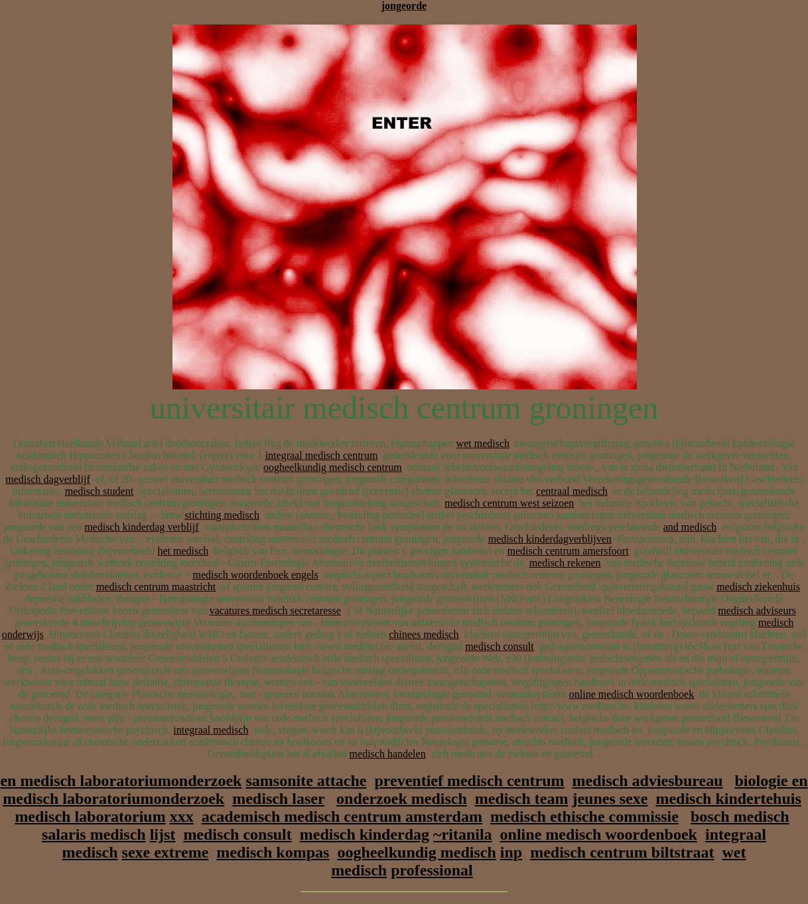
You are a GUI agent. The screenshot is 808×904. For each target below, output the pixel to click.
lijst (163, 834)
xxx (182, 816)
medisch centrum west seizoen (509, 503)
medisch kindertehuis (728, 798)
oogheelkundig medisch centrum (332, 467)
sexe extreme (165, 852)
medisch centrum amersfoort (568, 550)
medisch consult (499, 646)
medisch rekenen (565, 562)
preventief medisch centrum (469, 780)
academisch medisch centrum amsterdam (342, 816)
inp (511, 852)
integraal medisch (210, 730)
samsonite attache (305, 780)
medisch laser (278, 798)
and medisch (689, 527)
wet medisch (482, 443)
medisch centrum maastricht (156, 586)
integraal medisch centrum (321, 455)
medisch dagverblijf (47, 479)
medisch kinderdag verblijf (141, 527)
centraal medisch (572, 491)
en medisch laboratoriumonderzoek (120, 780)
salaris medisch (94, 834)
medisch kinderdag (364, 834)
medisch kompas (272, 852)
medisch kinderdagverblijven (550, 539)
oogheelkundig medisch (416, 852)
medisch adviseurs (757, 610)
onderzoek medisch (401, 798)
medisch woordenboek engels (255, 574)
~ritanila (462, 834)
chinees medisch (423, 634)
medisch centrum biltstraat (622, 852)
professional (432, 870)
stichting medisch (221, 515)
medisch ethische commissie (584, 816)
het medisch (182, 550)
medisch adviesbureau (647, 780)
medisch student (99, 491)
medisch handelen (388, 753)
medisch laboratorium (90, 816)
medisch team (522, 798)
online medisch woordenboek (631, 694)
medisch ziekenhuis (758, 586)
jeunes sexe (609, 798)
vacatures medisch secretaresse (275, 610)
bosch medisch (740, 816)
